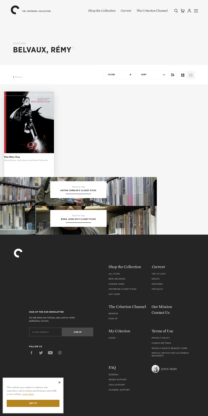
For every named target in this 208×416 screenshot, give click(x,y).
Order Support (118, 365)
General (114, 360)
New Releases (117, 265)
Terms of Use (162, 316)
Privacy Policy (161, 324)
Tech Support (117, 371)
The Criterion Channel (148, 10)
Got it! (33, 403)
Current (122, 10)
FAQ (112, 353)
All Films (114, 260)
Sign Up (113, 304)
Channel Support (119, 376)
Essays (156, 265)
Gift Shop (114, 280)
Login (112, 324)
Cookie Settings (161, 329)
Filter (118, 74)
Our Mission (162, 292)
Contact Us (161, 298)
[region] (33, 395)
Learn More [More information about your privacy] (28, 394)
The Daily (157, 275)
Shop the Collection (98, 10)
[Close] (59, 382)
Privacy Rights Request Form (169, 334)
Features (157, 270)
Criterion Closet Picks (122, 275)
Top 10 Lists (159, 260)
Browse (113, 299)
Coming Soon (116, 270)
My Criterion (119, 316)
